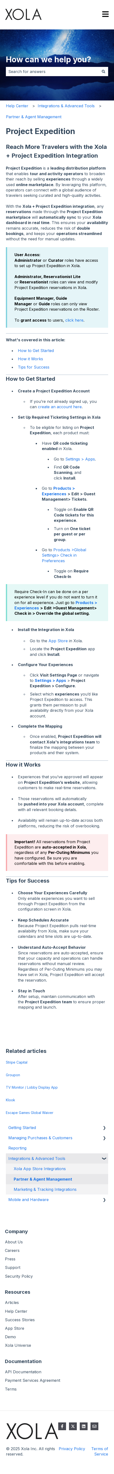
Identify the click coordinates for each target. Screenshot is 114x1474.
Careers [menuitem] (12, 1250)
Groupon (13, 1075)
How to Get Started (36, 350)
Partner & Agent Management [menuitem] (43, 1179)
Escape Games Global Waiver (29, 1113)
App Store (58, 640)
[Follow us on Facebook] (62, 1426)
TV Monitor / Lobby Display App (32, 1087)
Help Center (17, 105)
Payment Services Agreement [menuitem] (32, 1380)
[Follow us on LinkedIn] (84, 1426)
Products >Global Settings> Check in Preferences (64, 555)
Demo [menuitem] (10, 1336)
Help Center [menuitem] (16, 1311)
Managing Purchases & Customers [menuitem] (40, 1137)
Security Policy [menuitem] (19, 1276)
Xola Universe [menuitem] (18, 1345)
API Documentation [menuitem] (23, 1371)
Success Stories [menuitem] (20, 1319)
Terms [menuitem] (11, 1389)
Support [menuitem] (12, 1267)
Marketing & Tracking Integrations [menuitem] (45, 1189)
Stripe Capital (16, 1062)
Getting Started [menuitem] (22, 1127)
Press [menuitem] (10, 1259)
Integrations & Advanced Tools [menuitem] (36, 1158)
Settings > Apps (80, 459)
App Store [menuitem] (14, 1328)
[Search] (103, 71)
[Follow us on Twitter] (73, 1426)
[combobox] (52, 71)
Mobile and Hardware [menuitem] (28, 1199)
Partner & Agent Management (33, 116)
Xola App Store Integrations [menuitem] (40, 1168)
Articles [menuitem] (12, 1302)
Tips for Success (33, 367)
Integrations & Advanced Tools (66, 105)
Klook (10, 1100)
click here (74, 320)
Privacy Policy (72, 1448)
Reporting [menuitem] (17, 1148)
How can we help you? (48, 59)
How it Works (30, 358)
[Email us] (94, 1426)
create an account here (60, 406)
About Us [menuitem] (14, 1241)
